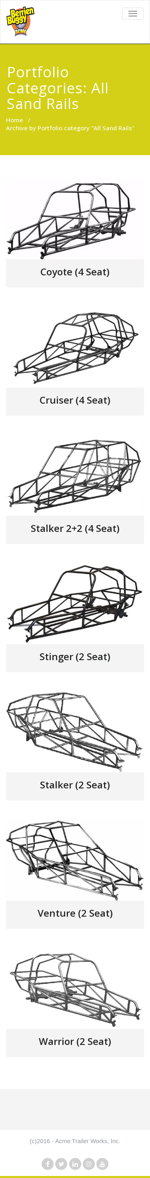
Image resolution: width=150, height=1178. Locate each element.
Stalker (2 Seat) (75, 784)
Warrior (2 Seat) (75, 1041)
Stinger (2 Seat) (75, 656)
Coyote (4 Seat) (75, 271)
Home (14, 120)
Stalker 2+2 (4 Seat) (75, 528)
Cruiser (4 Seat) (75, 399)
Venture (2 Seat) (75, 912)
